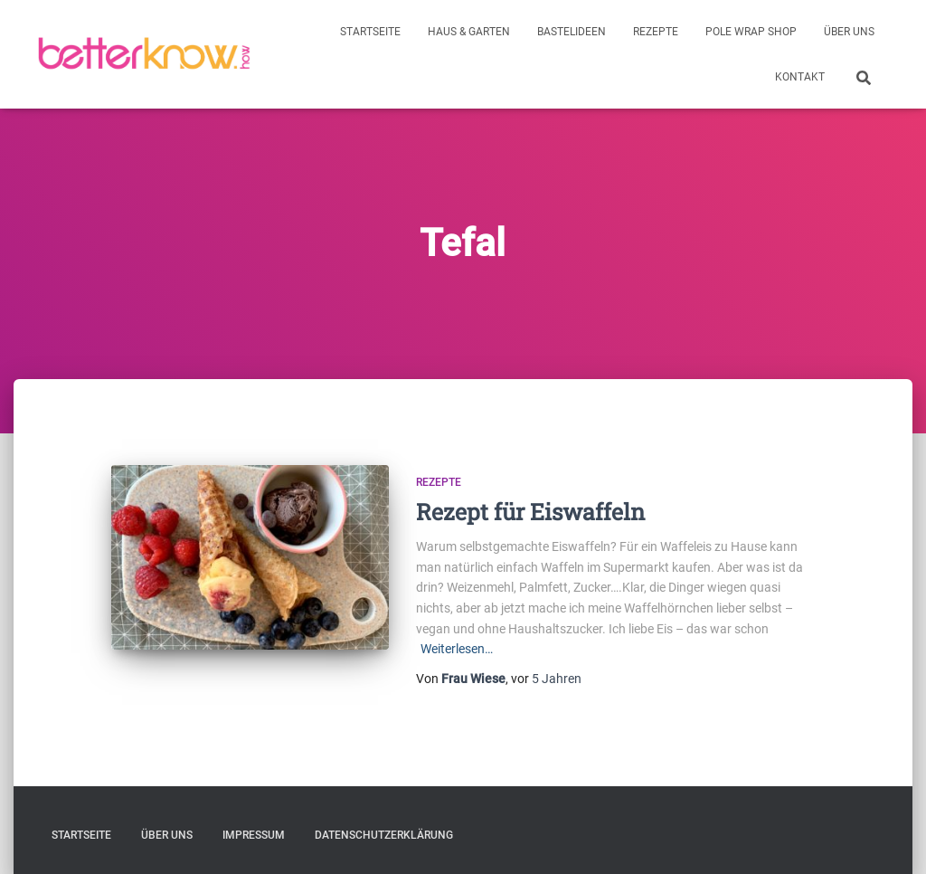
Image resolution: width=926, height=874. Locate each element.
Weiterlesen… (456, 648)
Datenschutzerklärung (384, 835)
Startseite (370, 31)
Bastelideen (571, 31)
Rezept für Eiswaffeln (530, 512)
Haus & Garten (469, 31)
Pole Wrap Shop (751, 31)
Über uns (849, 31)
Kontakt (800, 77)
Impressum (253, 835)
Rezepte (655, 31)
